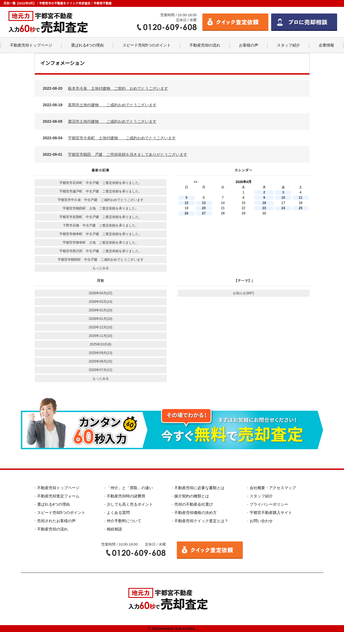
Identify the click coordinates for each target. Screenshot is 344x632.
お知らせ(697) (243, 293)
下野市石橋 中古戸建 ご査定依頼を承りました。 (101, 225)
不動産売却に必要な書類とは (199, 488)
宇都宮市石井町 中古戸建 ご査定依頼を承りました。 (100, 183)
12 (186, 203)
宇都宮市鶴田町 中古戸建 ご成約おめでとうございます (101, 259)
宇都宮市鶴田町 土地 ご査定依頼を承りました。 (101, 208)
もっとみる (100, 268)
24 (283, 208)
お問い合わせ (261, 521)
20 (203, 208)
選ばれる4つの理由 (87, 45)
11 (300, 198)
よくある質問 (118, 512)
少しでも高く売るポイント (130, 504)
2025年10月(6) (100, 344)
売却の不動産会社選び (193, 504)
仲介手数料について (124, 521)
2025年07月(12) (100, 370)
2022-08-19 (100, 105)
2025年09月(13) (100, 353)
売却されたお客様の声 (56, 521)
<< (195, 182)
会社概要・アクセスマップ (273, 488)
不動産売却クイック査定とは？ (201, 521)
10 (283, 198)
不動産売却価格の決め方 (195, 512)
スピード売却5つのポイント (147, 45)
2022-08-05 (100, 121)
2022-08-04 (109, 138)
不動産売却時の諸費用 (126, 496)
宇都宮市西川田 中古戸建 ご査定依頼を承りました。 (100, 251)
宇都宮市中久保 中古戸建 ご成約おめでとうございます (101, 200)
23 (264, 208)
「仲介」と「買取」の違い (130, 488)
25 (300, 208)
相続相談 (114, 529)
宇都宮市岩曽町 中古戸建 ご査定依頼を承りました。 (100, 217)
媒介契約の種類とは (191, 496)
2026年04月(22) (100, 293)
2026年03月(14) (100, 302)
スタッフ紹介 (288, 45)
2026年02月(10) (100, 310)
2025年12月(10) (100, 327)
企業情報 (326, 45)
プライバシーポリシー (269, 504)
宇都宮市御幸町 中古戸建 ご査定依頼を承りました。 (100, 234)
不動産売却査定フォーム (58, 496)
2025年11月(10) (100, 336)
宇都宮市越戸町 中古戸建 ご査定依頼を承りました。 (100, 191)
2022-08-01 (115, 154)
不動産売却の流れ (204, 45)
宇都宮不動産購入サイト (271, 512)
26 (186, 213)
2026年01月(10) (100, 319)
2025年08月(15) (100, 361)
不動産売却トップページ (31, 45)
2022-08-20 (105, 88)
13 (203, 203)
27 (203, 213)
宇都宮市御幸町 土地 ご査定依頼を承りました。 (101, 242)
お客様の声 (248, 45)
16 (264, 203)
